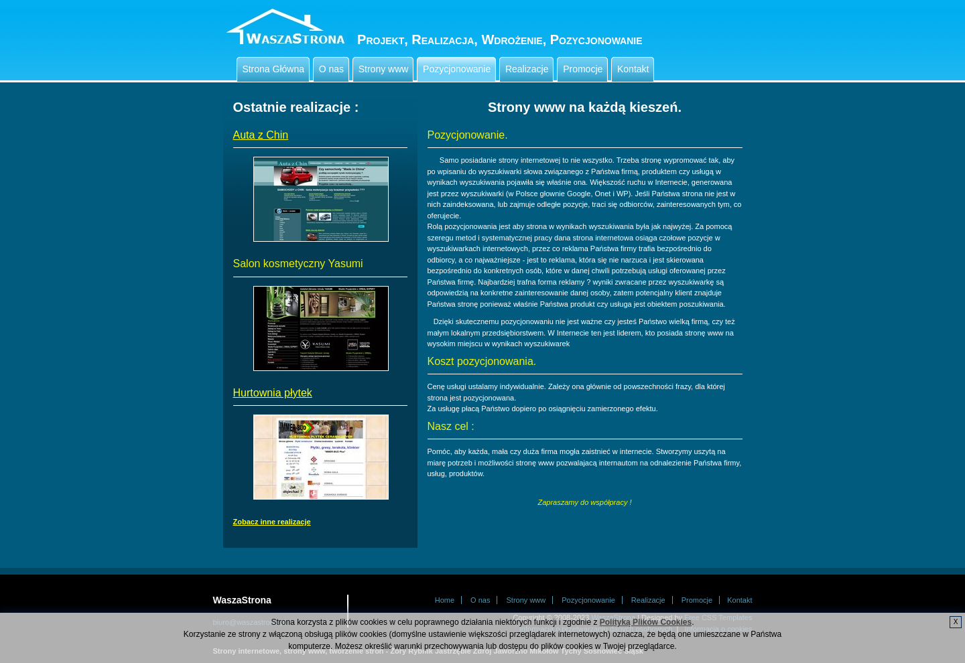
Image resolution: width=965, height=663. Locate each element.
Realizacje (528, 69)
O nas (332, 69)
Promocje (584, 69)
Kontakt (634, 69)
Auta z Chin (261, 135)
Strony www (384, 69)
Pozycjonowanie (458, 69)
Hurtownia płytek (272, 392)
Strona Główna (275, 69)
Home (444, 600)
